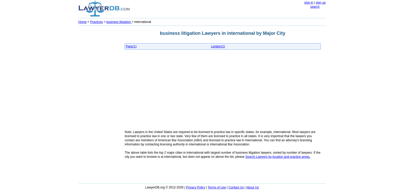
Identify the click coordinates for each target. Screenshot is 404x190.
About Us (252, 187)
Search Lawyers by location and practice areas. (277, 157)
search (314, 7)
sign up (321, 2)
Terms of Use (217, 187)
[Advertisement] (99, 104)
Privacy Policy (195, 187)
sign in (308, 2)
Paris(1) (131, 46)
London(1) (218, 46)
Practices (96, 22)
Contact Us (236, 187)
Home (82, 22)
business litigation (119, 22)
